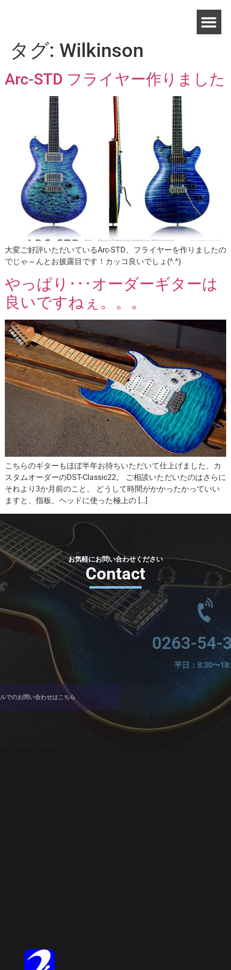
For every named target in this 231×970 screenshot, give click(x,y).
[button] (209, 22)
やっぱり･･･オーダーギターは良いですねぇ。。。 (111, 293)
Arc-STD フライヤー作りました (115, 79)
